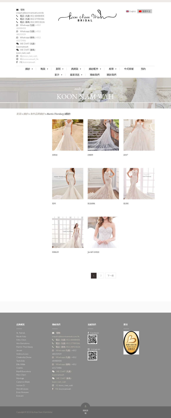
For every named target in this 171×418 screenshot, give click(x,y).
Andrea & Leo (22, 354)
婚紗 (29, 68)
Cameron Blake (23, 382)
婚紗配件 (95, 68)
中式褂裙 (129, 68)
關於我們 (111, 74)
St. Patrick (20, 333)
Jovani (19, 350)
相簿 (113, 68)
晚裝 (45, 68)
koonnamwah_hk (30, 59)
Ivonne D (20, 385)
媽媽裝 (76, 68)
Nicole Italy (21, 336)
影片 (59, 74)
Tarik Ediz (20, 361)
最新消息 (76, 74)
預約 (143, 68)
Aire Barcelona (22, 343)
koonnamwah (29, 62)
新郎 (60, 68)
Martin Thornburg (24, 347)
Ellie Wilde (20, 364)
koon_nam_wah (30, 56)
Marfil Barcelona (23, 371)
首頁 (18, 113)
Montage (20, 378)
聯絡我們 (94, 74)
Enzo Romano (22, 392)
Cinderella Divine (23, 357)
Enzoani (19, 395)
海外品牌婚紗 (37, 113)
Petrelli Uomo (22, 389)
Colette (19, 368)
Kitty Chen (21, 339)
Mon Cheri (21, 374)
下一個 (110, 275)
